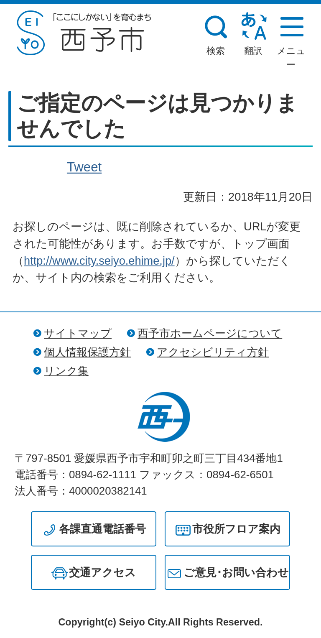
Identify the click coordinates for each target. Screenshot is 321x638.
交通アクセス (102, 572)
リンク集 (66, 371)
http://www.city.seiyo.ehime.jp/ (99, 260)
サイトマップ (78, 333)
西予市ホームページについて (210, 333)
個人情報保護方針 (87, 352)
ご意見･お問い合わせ (236, 572)
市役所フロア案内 (236, 529)
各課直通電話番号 (102, 529)
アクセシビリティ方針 (213, 352)
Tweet (84, 167)
